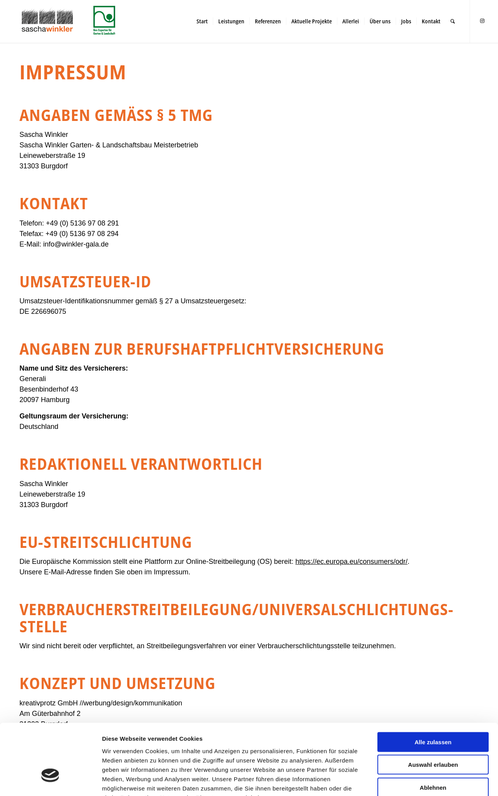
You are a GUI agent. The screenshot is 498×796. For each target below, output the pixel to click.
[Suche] (452, 21)
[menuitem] (202, 21)
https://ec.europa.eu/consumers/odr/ (351, 561)
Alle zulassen (432, 685)
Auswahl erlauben (433, 708)
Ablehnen (433, 731)
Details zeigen (412, 780)
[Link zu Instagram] (482, 21)
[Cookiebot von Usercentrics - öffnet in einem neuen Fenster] (50, 781)
